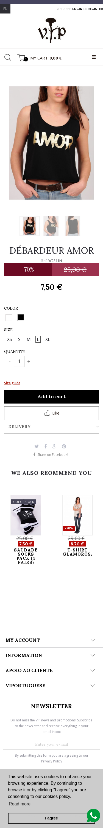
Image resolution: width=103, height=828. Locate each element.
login (77, 9)
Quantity (14, 351)
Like (51, 413)
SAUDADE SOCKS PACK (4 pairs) (26, 556)
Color (11, 308)
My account (22, 640)
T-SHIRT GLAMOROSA (77, 552)
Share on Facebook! (52, 454)
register (95, 9)
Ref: (44, 260)
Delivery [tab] (19, 426)
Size (9, 329)
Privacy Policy (51, 761)
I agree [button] (51, 818)
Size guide (12, 383)
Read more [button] (19, 804)
